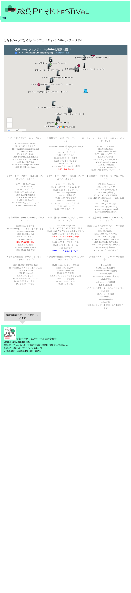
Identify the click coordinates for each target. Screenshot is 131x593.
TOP (4, 18)
